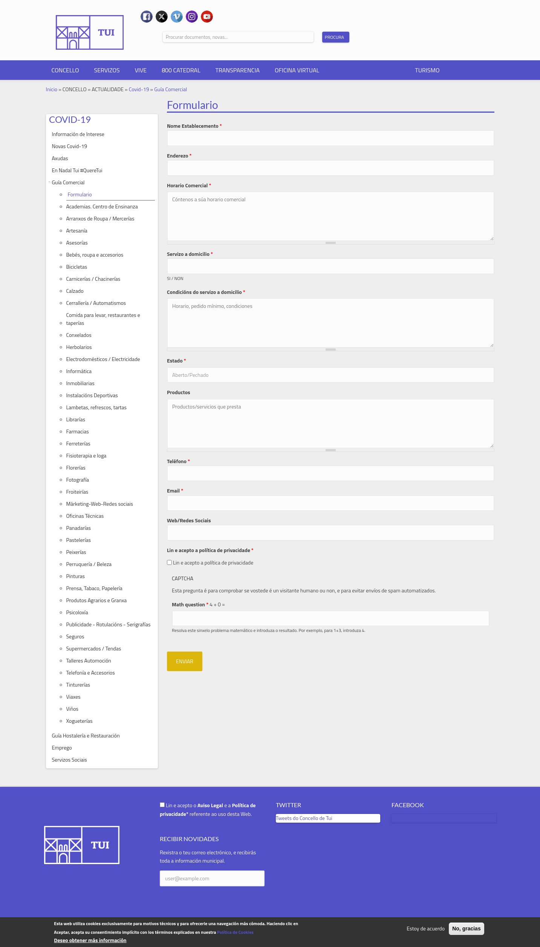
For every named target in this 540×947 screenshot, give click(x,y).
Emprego (62, 747)
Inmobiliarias (80, 383)
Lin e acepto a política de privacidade (210, 550)
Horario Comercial (189, 185)
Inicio (52, 89)
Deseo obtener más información (90, 940)
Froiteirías (77, 492)
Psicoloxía (77, 612)
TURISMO (427, 70)
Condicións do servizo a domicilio (206, 292)
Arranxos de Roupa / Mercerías (100, 218)
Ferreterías (78, 443)
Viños (72, 709)
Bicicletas (76, 267)
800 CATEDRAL (181, 70)
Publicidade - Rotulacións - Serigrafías (108, 624)
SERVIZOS (107, 70)
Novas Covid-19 (69, 146)
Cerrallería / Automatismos (96, 303)
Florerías (76, 467)
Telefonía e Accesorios (90, 672)
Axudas (60, 158)
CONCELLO (65, 70)
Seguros (75, 636)
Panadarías (78, 528)
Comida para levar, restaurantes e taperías (103, 319)
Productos (178, 392)
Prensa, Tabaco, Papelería (94, 588)
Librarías (75, 419)
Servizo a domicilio (190, 254)
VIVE (141, 70)
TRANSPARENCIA (238, 70)
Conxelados (79, 335)
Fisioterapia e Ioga (86, 455)
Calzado (75, 291)
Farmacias (77, 431)
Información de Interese (78, 134)
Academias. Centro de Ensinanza (102, 206)
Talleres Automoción (88, 660)
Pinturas (75, 576)
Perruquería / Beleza (89, 564)
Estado (176, 360)
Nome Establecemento (194, 126)
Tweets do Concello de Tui (304, 818)
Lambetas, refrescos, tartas (96, 407)
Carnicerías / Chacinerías (93, 279)
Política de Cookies (235, 932)
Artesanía (76, 230)
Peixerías (76, 552)
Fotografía (77, 479)
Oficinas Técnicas (85, 516)
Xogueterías (79, 721)
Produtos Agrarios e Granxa (96, 600)
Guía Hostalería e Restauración (86, 735)
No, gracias (466, 929)
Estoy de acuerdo (426, 928)
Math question (190, 604)
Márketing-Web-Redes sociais (99, 504)
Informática (79, 371)
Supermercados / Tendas (93, 648)
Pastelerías (78, 540)
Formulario (80, 194)
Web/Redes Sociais (189, 520)
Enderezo (179, 155)
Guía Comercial (170, 89)
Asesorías (77, 242)
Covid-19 (139, 89)
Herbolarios (79, 347)
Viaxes (73, 697)
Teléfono (178, 461)
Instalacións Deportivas (92, 395)
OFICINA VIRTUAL (297, 70)
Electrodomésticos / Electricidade (103, 359)
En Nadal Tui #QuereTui (77, 170)
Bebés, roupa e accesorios (95, 255)
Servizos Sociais (69, 759)
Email (175, 490)
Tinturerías (78, 684)
